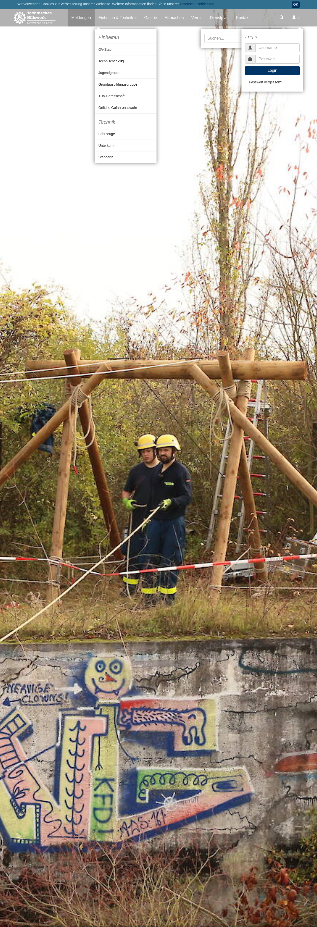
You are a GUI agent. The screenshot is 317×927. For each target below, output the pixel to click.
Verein (196, 18)
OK (295, 4)
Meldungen (81, 18)
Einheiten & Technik (115, 18)
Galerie (150, 18)
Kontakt (242, 18)
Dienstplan (219, 18)
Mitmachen (174, 18)
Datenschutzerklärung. (197, 4)
